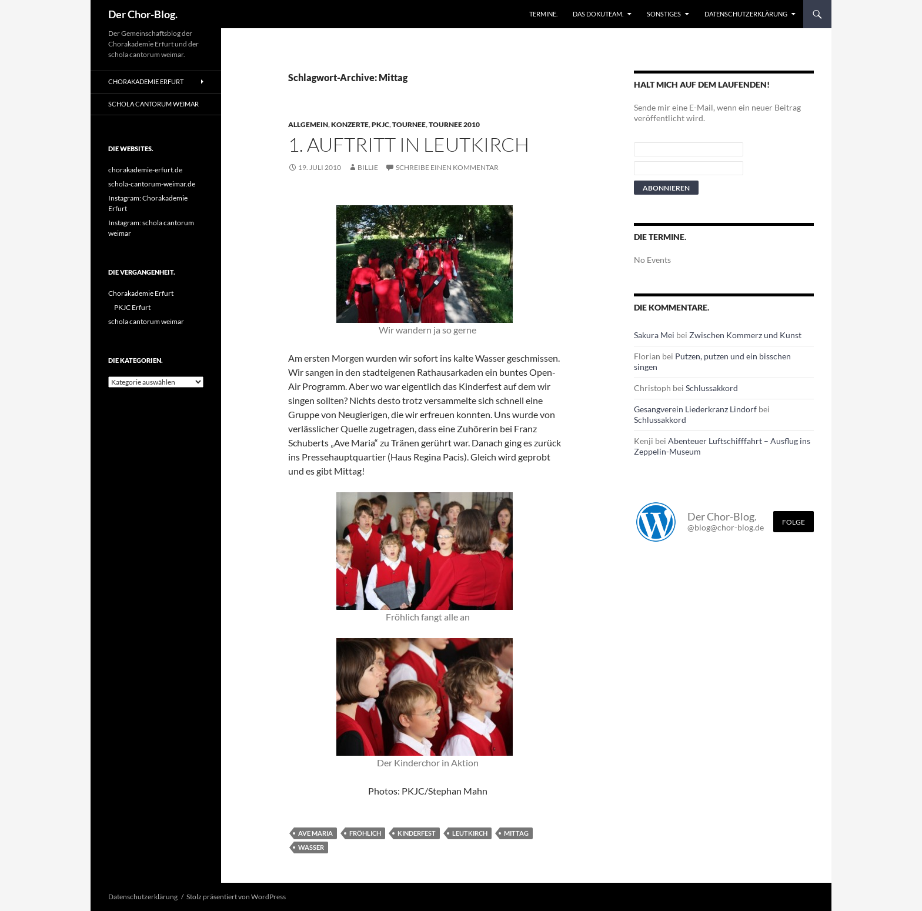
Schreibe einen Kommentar (447, 167)
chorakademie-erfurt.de (145, 169)
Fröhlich (365, 833)
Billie (368, 167)
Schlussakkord (712, 388)
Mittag (516, 833)
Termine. (543, 14)
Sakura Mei (654, 335)
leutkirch (469, 833)
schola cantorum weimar (153, 104)
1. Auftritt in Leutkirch (408, 144)
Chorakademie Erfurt (145, 81)
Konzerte (350, 124)
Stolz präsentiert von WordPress (236, 896)
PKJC (380, 124)
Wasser (311, 847)
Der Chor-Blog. (143, 14)
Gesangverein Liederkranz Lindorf (695, 409)
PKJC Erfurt (132, 307)
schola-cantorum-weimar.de (151, 183)
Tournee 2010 (454, 124)
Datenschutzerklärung (745, 14)
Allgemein (308, 124)
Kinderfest (416, 833)
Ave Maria (315, 833)
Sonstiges (664, 14)
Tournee (409, 124)
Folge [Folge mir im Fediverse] (793, 522)
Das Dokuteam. (598, 14)
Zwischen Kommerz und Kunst (745, 335)
